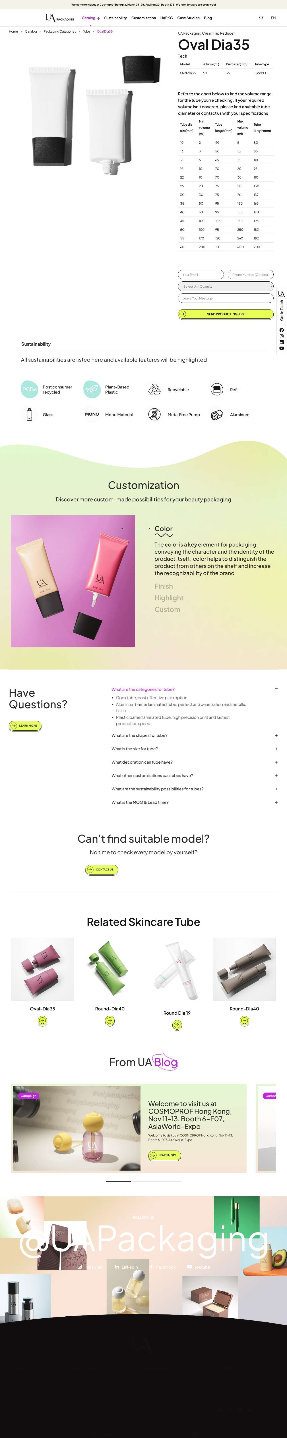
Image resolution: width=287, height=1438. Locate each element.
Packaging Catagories (60, 31)
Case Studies (188, 17)
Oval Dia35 (105, 31)
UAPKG (166, 17)
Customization (143, 17)
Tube (86, 31)
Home (13, 31)
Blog (208, 17)
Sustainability (115, 17)
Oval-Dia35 (42, 1008)
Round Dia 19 (177, 1013)
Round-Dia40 (110, 1008)
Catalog (91, 17)
